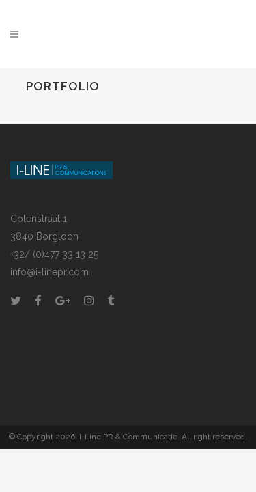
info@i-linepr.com (49, 271)
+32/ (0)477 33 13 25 (54, 254)
